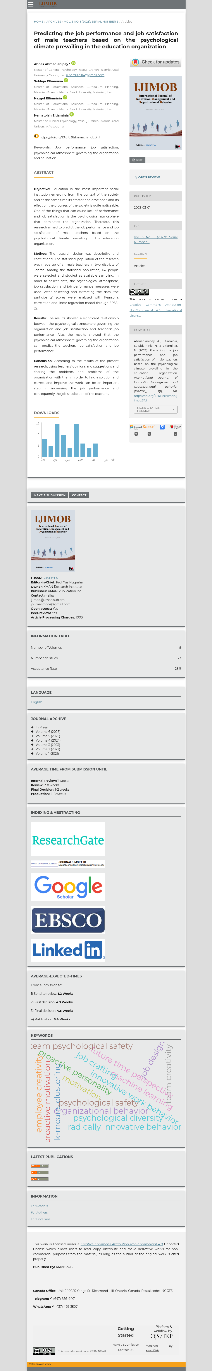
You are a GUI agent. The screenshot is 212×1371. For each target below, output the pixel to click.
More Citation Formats (148, 409)
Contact (79, 495)
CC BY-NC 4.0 (98, 1351)
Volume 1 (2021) (46, 754)
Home (38, 21)
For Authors (39, 1212)
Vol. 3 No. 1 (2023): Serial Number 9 (91, 21)
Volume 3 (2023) (46, 745)
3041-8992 (50, 578)
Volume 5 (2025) (46, 736)
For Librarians (40, 1219)
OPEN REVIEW (149, 177)
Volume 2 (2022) (46, 749)
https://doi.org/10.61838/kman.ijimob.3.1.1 (70, 137)
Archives (53, 21)
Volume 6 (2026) (46, 732)
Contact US (126, 1350)
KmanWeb (152, 1350)
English (36, 702)
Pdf (139, 160)
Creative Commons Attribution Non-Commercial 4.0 (122, 1244)
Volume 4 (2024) (47, 740)
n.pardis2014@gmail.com (85, 75)
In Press (40, 727)
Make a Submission (50, 495)
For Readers (39, 1206)
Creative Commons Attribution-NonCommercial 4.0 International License (155, 310)
